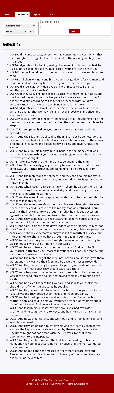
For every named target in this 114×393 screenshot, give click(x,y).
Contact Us (32, 383)
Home (7, 14)
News (52, 14)
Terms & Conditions (77, 383)
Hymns (37, 14)
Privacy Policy (56, 383)
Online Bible (22, 14)
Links (43, 383)
